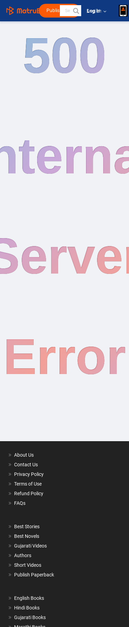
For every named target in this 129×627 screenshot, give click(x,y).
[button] (75, 10)
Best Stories (27, 526)
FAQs (19, 503)
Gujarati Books (30, 617)
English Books (29, 598)
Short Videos (27, 565)
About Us (24, 455)
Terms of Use (28, 484)
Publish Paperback (34, 574)
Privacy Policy (29, 474)
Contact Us (26, 464)
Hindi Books (27, 607)
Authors (22, 555)
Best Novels (26, 536)
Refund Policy (28, 493)
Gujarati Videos (30, 546)
